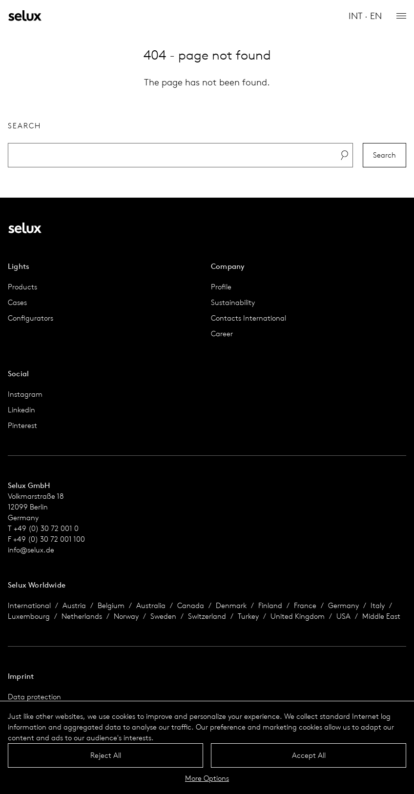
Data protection (34, 696)
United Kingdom (297, 616)
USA (343, 616)
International (29, 605)
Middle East (381, 616)
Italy (378, 605)
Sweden (163, 616)
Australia (151, 605)
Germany (343, 605)
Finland (270, 605)
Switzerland (207, 616)
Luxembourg (29, 616)
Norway (126, 616)
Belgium (111, 605)
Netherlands (82, 616)
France (305, 605)
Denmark (231, 605)
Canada (190, 605)
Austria (74, 605)
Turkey (248, 616)
